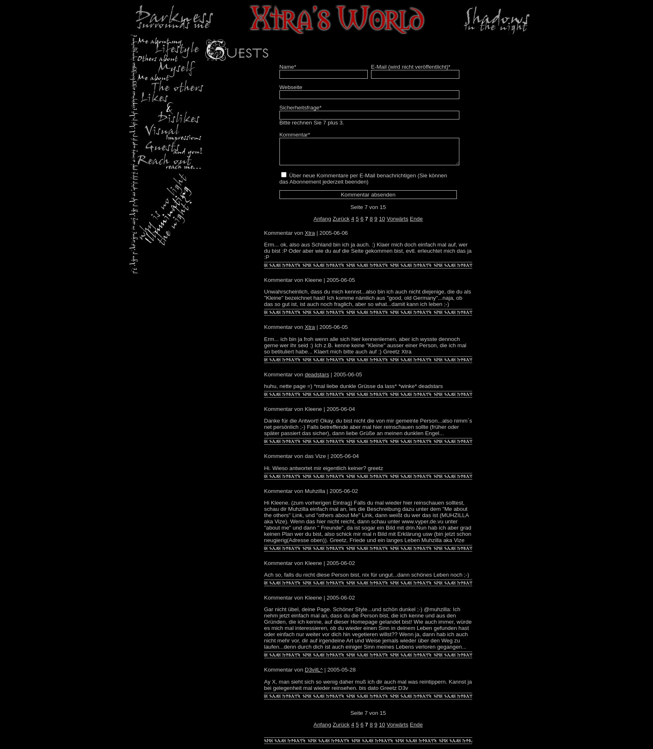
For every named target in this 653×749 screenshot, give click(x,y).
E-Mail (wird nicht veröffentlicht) (411, 67)
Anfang (322, 224)
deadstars (317, 379)
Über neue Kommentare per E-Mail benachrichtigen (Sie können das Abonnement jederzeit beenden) (363, 183)
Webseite (290, 87)
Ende (416, 224)
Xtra (310, 238)
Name (288, 67)
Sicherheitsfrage (300, 108)
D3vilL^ (314, 675)
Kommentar (294, 135)
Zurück (341, 224)
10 (382, 224)
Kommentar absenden (368, 200)
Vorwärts (397, 224)
